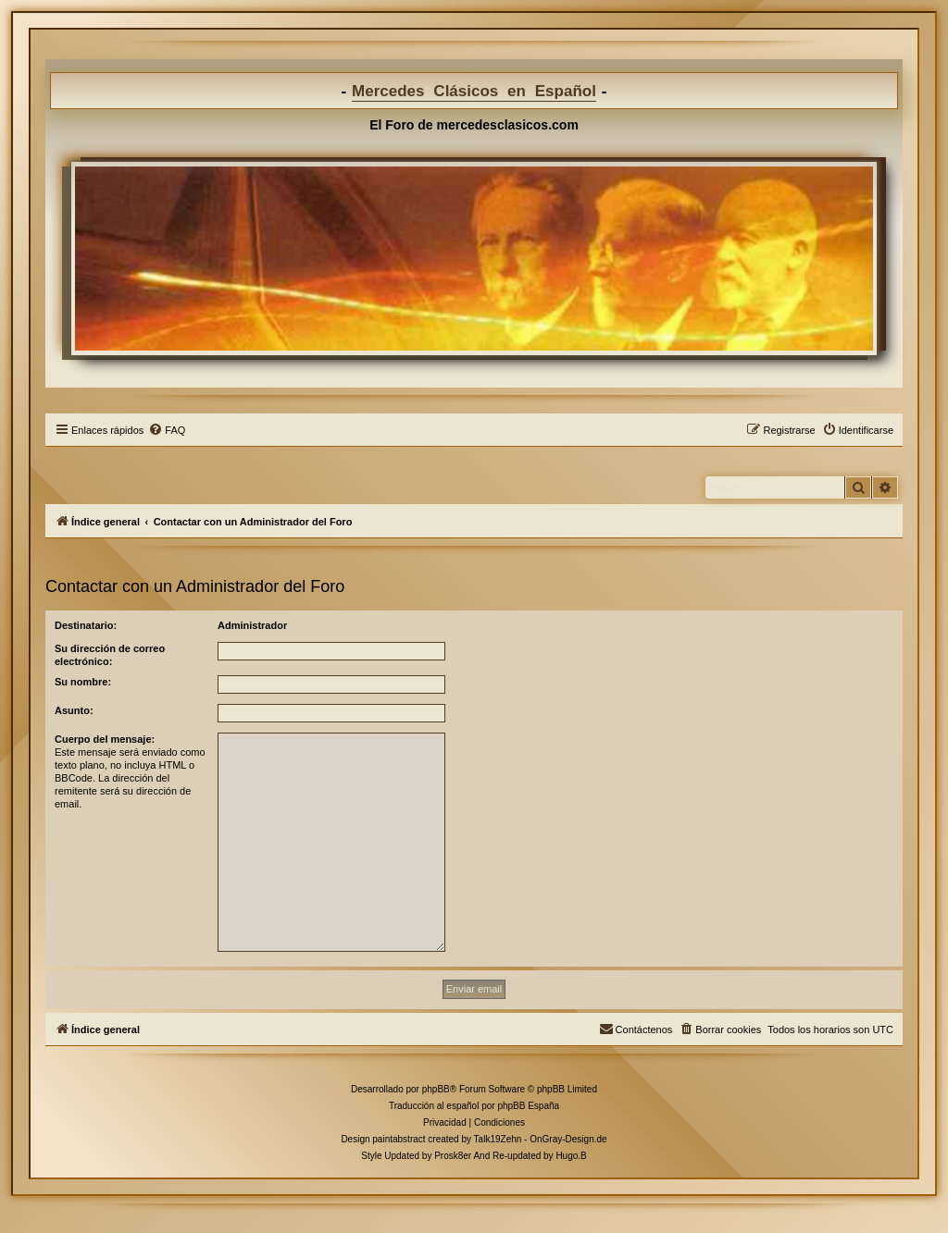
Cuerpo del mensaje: (105, 739)
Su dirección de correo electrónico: (110, 655)
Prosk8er (452, 1156)
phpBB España (528, 1106)
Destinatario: (86, 625)
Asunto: (74, 710)
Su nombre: (83, 681)
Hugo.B (570, 1156)
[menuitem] (166, 430)
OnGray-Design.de (568, 1139)
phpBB (436, 1089)
